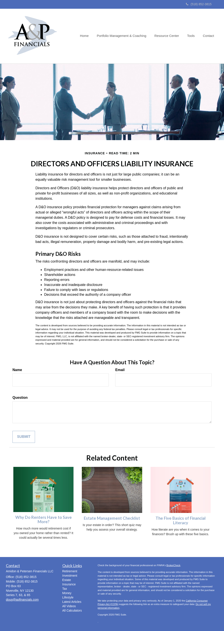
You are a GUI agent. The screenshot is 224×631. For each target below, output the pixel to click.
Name (17, 370)
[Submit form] (23, 437)
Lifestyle (68, 597)
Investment (69, 575)
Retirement (69, 571)
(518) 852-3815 (199, 4)
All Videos (69, 606)
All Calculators (72, 610)
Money (67, 593)
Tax (64, 588)
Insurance (69, 584)
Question (20, 397)
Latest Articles (71, 601)
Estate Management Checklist (112, 518)
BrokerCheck (173, 565)
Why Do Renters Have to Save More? (43, 519)
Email (120, 370)
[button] (124, 36)
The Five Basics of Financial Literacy (181, 520)
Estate (66, 580)
